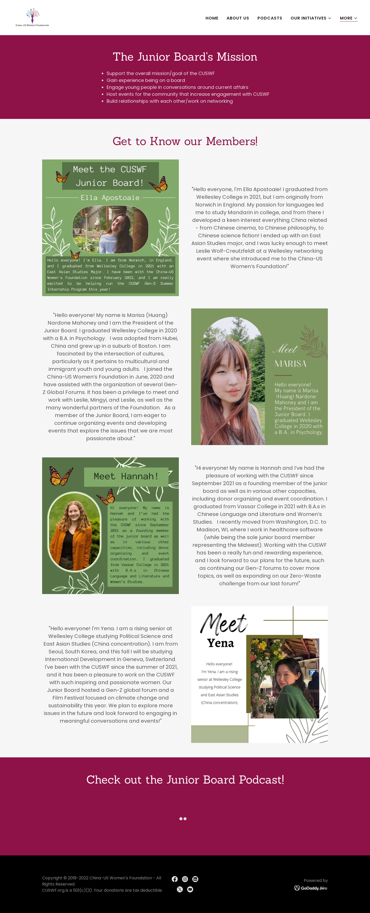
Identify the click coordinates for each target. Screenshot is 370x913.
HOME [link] (212, 18)
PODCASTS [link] (269, 18)
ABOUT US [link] (238, 18)
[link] (32, 17)
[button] (311, 18)
